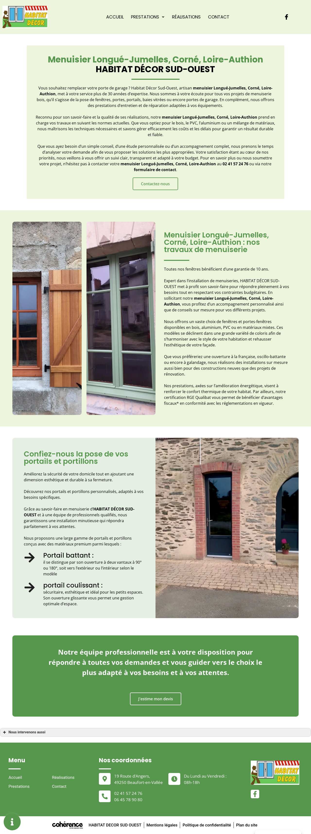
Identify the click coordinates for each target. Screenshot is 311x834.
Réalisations (186, 17)
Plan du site (248, 825)
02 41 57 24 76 (128, 793)
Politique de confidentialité (207, 825)
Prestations (148, 17)
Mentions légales (161, 825)
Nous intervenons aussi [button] (23, 732)
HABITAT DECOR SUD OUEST (113, 825)
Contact (218, 17)
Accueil (115, 17)
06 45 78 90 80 (128, 799)
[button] (155, 183)
